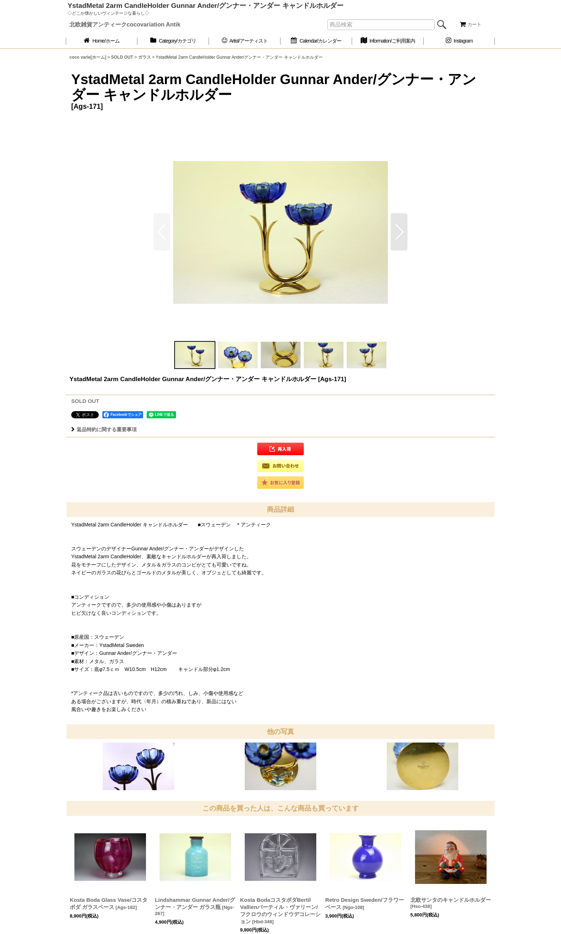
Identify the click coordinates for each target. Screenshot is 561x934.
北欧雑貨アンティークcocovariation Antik (124, 24)
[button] (399, 231)
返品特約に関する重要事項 (104, 429)
